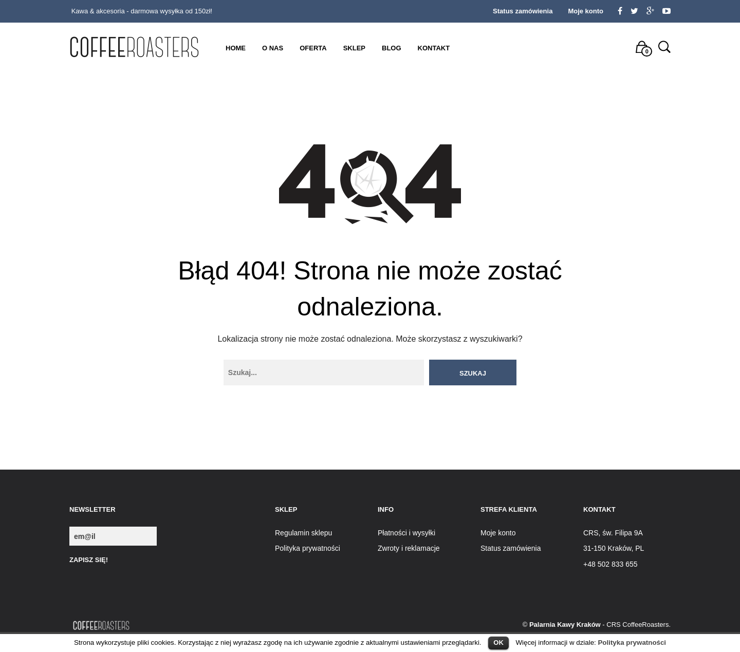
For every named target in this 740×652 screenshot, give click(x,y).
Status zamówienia (522, 11)
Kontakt (434, 48)
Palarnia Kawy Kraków (565, 624)
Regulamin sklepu (303, 533)
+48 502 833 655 (610, 564)
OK (498, 642)
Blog (391, 48)
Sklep (354, 48)
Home (236, 48)
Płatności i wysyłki (406, 533)
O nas (272, 48)
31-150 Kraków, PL (613, 548)
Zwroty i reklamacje (409, 548)
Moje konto (585, 11)
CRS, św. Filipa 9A (613, 533)
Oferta (313, 48)
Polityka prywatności (632, 642)
